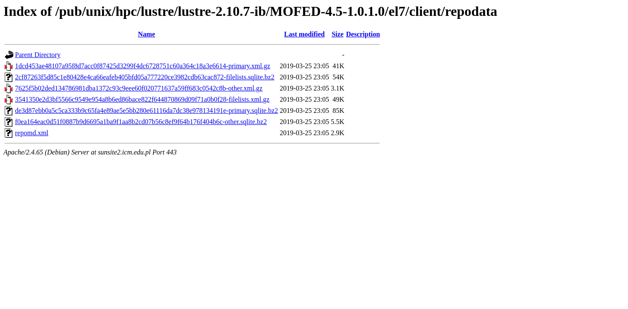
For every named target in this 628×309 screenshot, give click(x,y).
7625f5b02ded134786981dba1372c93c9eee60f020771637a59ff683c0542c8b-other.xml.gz (138, 88)
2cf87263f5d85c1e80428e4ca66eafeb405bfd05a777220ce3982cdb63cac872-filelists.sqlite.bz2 (144, 77)
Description (363, 34)
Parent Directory (37, 54)
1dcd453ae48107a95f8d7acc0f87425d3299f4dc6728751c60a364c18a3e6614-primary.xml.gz (142, 66)
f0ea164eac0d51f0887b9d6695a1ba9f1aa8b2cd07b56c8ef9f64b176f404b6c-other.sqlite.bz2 (141, 121)
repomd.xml (31, 132)
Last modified (304, 34)
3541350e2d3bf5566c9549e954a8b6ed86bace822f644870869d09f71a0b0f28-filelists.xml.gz (142, 99)
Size (338, 34)
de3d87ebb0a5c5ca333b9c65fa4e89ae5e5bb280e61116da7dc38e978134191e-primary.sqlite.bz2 (146, 110)
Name (146, 34)
